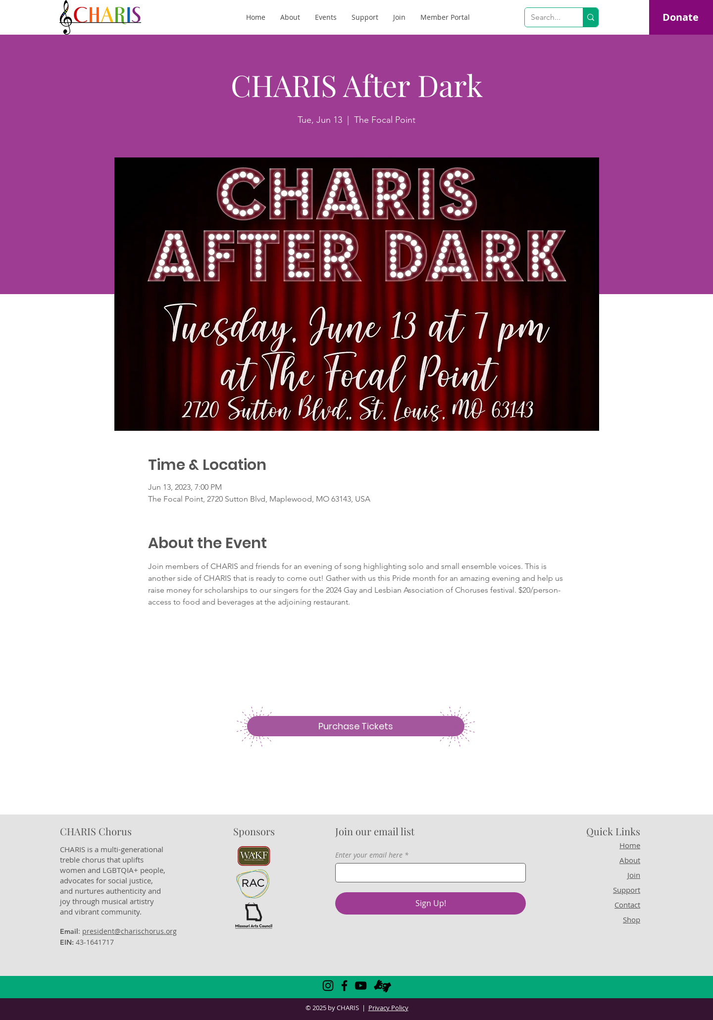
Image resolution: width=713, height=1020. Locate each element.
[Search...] (546, 17)
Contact (627, 905)
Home (629, 845)
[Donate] (680, 17)
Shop (631, 919)
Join (633, 875)
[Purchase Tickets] (355, 726)
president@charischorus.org (129, 931)
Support (626, 890)
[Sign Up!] (430, 903)
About (629, 860)
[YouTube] (361, 985)
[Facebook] (344, 985)
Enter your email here (369, 855)
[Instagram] (328, 985)
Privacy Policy (388, 1007)
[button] (445, 17)
